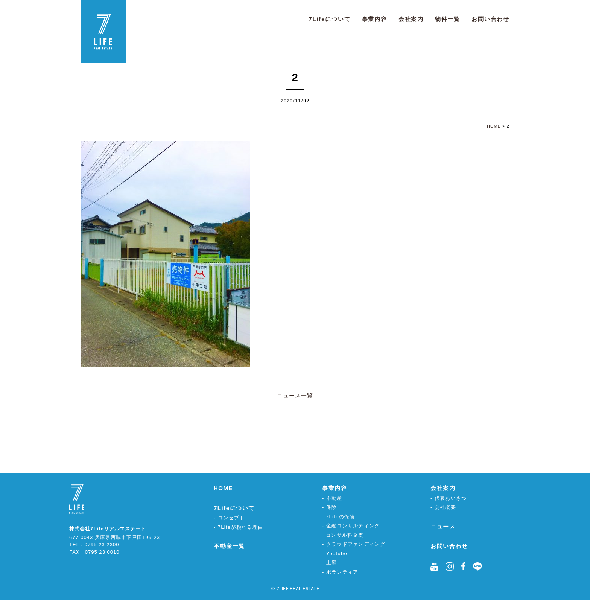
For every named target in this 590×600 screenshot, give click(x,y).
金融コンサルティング (353, 525)
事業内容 (374, 19)
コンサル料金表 (344, 535)
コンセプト (231, 518)
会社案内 (411, 19)
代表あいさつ (451, 498)
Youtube (336, 553)
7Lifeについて (329, 19)
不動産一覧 (229, 546)
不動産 (334, 498)
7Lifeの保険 (340, 516)
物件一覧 (447, 19)
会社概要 (445, 507)
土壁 (331, 562)
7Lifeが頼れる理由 (240, 527)
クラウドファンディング (355, 544)
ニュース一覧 (295, 395)
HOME (223, 488)
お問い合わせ (490, 19)
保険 (331, 507)
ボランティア (342, 572)
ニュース (442, 526)
